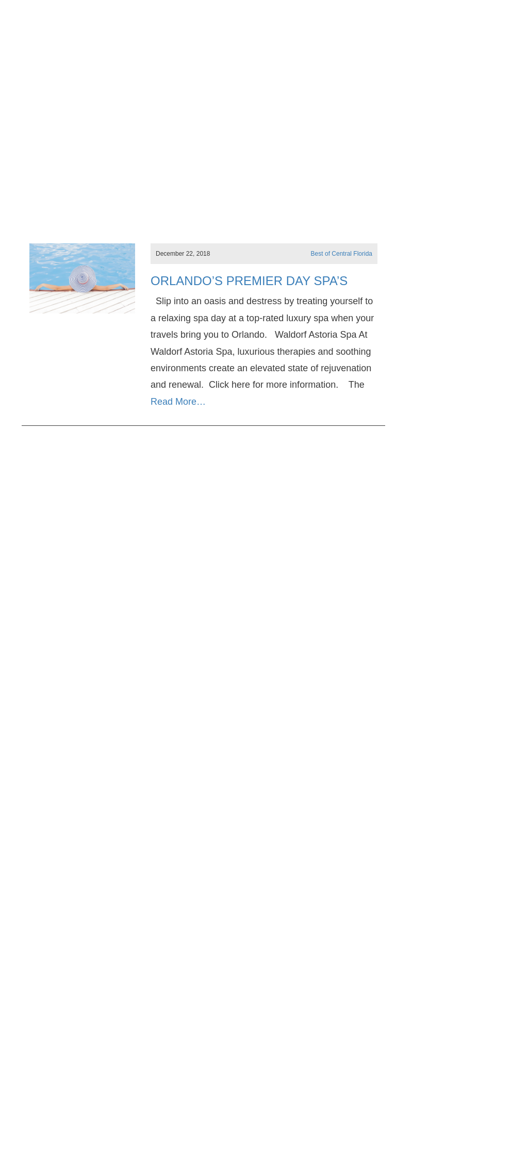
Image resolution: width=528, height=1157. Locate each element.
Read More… (178, 401)
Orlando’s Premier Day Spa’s (249, 281)
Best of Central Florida (341, 253)
